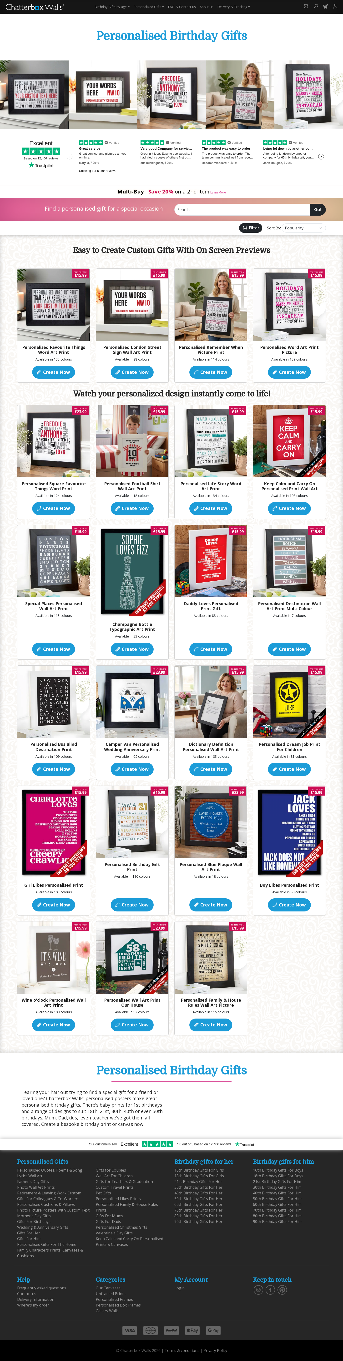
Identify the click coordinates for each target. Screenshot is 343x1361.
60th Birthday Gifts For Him (277, 1204)
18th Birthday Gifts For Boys (278, 1175)
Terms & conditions (182, 1350)
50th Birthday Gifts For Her (198, 1198)
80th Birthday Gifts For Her (198, 1215)
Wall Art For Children (114, 1175)
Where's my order (33, 1305)
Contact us (182, 7)
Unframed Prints (111, 1293)
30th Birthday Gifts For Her (198, 1187)
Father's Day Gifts (33, 1181)
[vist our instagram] (258, 1289)
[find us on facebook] (270, 1289)
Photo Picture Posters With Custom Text (53, 1210)
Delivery (232, 7)
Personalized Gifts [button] (147, 7)
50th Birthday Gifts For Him (277, 1198)
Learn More (218, 192)
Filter (250, 228)
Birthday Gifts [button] (111, 7)
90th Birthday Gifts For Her (198, 1221)
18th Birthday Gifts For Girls (199, 1175)
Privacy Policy (215, 1350)
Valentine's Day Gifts (114, 1233)
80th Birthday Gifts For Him (277, 1215)
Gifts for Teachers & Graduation (124, 1181)
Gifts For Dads (108, 1221)
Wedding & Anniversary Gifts (42, 1227)
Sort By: (274, 228)
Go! (317, 209)
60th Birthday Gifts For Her (198, 1204)
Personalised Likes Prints (118, 1198)
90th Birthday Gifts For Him (277, 1221)
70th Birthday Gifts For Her (198, 1210)
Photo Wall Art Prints (36, 1187)
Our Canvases (108, 1288)
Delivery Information (35, 1299)
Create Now (53, 372)
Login (179, 1288)
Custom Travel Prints (115, 1187)
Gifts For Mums (109, 1215)
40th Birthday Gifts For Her (198, 1193)
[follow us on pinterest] (282, 1289)
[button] (306, 7)
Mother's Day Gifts (34, 1215)
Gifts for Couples (111, 1170)
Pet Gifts (103, 1193)
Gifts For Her (28, 1233)
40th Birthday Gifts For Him (277, 1193)
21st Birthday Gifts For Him (277, 1181)
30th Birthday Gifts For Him (277, 1187)
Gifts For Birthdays (33, 1221)
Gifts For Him (28, 1238)
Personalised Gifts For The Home (46, 1244)
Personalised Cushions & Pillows (46, 1204)
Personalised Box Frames (118, 1305)
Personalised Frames (114, 1299)
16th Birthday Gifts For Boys (278, 1170)
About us (206, 7)
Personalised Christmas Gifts (121, 1227)
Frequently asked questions (41, 1288)
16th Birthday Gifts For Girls (199, 1170)
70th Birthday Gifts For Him (277, 1210)
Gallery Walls (107, 1310)
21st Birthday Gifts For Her (198, 1181)
